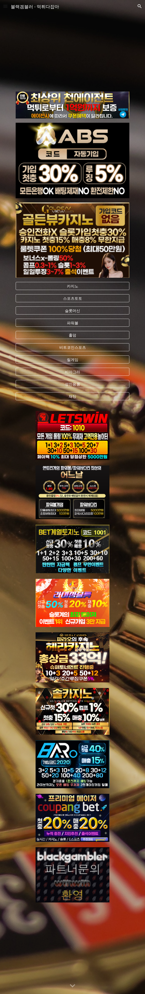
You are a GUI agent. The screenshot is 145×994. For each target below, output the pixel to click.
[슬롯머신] (72, 310)
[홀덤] (72, 335)
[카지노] (72, 286)
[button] (5, 6)
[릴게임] (72, 359)
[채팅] (72, 396)
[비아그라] (72, 371)
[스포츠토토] (72, 298)
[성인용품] (72, 384)
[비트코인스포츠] (72, 347)
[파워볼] (72, 322)
